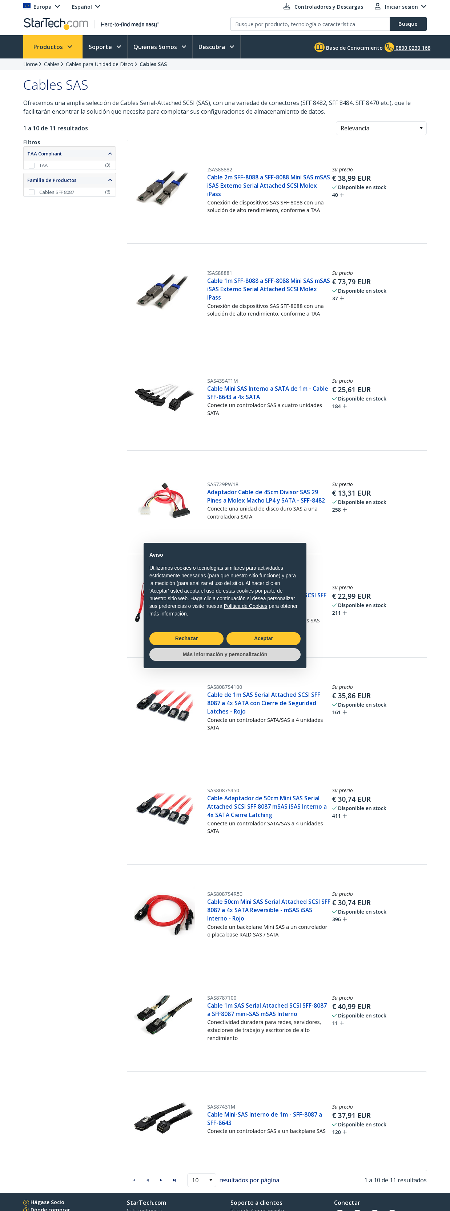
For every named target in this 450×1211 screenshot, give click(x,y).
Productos (48, 47)
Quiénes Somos (155, 47)
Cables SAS (153, 64)
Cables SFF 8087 (56, 192)
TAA (43, 165)
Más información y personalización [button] (225, 654)
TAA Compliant (44, 153)
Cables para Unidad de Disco (99, 64)
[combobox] (381, 128)
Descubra (212, 47)
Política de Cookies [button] (246, 606)
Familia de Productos (51, 180)
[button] (421, 128)
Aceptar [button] (263, 638)
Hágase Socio (47, 1202)
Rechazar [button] (186, 638)
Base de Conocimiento (348, 47)
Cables (52, 64)
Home (30, 64)
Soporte (101, 47)
